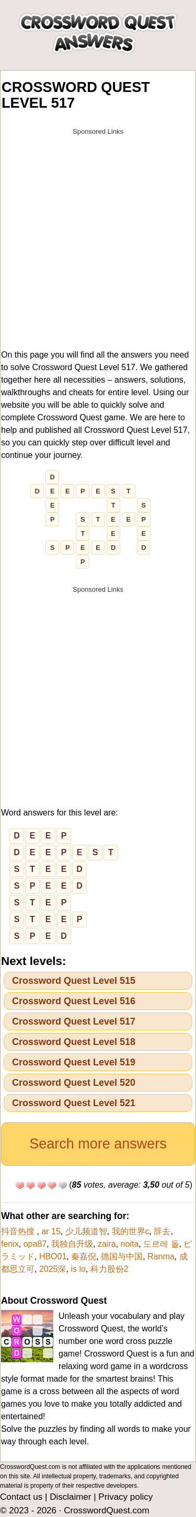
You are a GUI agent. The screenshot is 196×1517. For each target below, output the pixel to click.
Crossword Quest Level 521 (73, 1103)
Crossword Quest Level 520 (73, 1082)
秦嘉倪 (83, 1256)
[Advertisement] (98, 239)
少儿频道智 (86, 1231)
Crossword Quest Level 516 (73, 1001)
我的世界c (130, 1231)
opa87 (35, 1243)
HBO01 (52, 1256)
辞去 (162, 1231)
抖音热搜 (19, 1231)
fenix (10, 1243)
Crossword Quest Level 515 (73, 980)
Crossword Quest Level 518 (73, 1042)
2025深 (52, 1269)
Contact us (21, 1497)
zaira (107, 1243)
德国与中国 (122, 1256)
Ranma (161, 1256)
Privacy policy (125, 1497)
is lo (78, 1269)
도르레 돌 (161, 1243)
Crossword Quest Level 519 (73, 1062)
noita (130, 1243)
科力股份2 (109, 1269)
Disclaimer (70, 1497)
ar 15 (50, 1231)
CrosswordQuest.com (106, 1510)
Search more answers (98, 1144)
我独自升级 (72, 1243)
